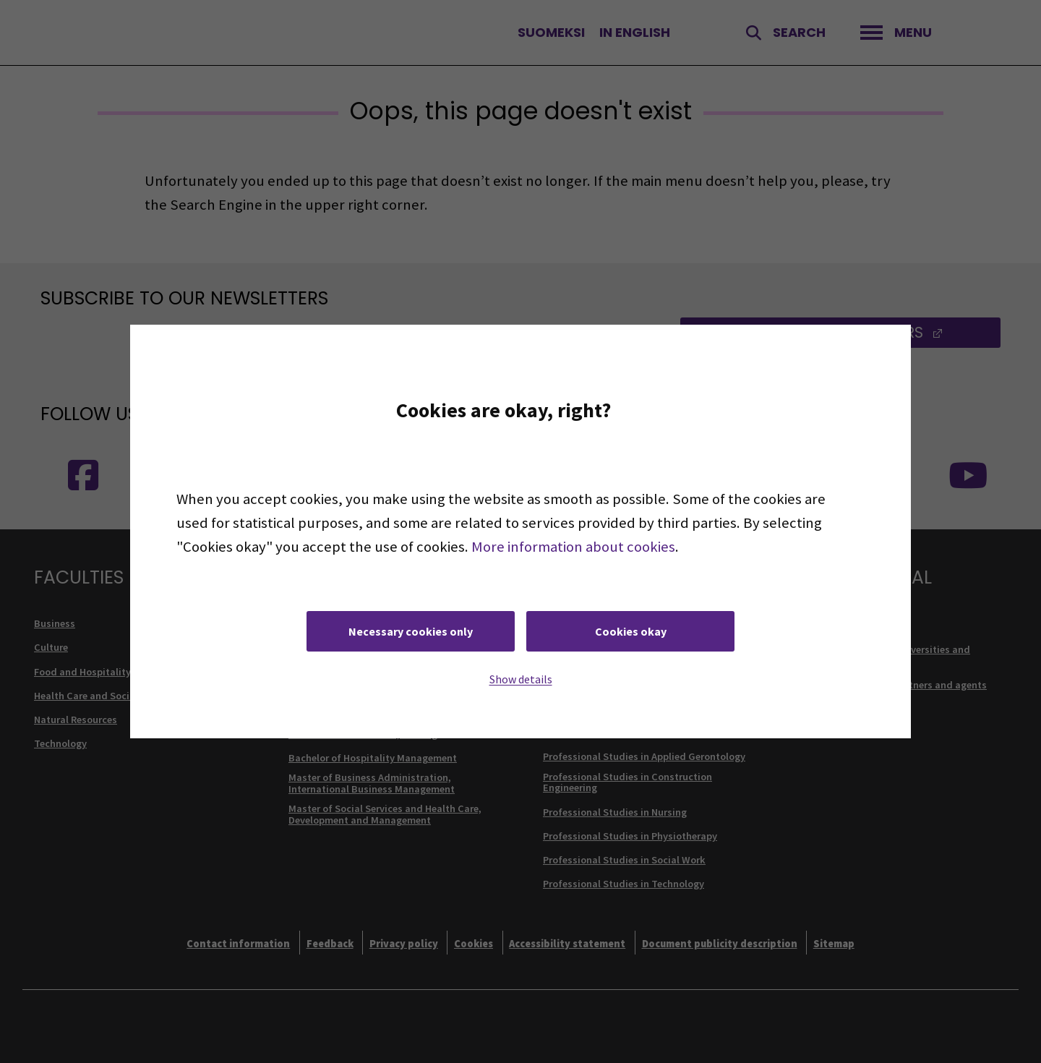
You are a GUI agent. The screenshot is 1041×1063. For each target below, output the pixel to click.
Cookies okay (631, 631)
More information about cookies (573, 546)
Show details (520, 679)
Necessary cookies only (410, 631)
